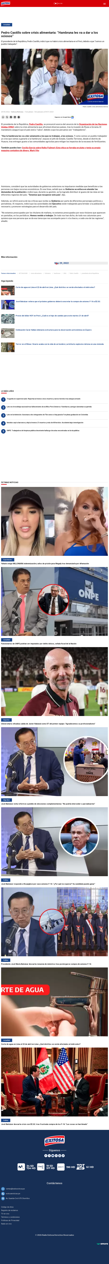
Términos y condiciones (10, 1217)
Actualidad (6, 25)
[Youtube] (52, 1155)
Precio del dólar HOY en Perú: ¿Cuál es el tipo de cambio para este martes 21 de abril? (52, 316)
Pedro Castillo (74, 273)
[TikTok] (63, 1155)
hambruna (57, 273)
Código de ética (7, 1207)
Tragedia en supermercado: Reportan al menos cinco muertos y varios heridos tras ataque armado (43, 399)
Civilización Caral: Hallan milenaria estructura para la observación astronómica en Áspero (54, 330)
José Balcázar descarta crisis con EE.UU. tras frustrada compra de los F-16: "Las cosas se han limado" (44, 1124)
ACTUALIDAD (23, 273)
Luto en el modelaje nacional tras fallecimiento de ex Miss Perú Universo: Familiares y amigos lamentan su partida (49, 407)
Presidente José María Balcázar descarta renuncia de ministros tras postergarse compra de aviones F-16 (46, 964)
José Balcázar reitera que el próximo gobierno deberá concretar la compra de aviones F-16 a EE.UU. (58, 301)
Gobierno (48, 273)
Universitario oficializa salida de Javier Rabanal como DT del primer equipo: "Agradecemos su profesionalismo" (48, 724)
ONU (64, 273)
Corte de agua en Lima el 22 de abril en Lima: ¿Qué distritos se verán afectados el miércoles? (55, 287)
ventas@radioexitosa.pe (15, 1189)
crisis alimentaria (36, 273)
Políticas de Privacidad (10, 1220)
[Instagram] (56, 1155)
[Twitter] (49, 1155)
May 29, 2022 (61, 263)
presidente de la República (90, 273)
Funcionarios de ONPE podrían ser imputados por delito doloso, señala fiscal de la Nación (38, 644)
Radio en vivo (6, 1224)
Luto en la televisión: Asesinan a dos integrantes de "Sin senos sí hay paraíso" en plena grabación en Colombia (47, 415)
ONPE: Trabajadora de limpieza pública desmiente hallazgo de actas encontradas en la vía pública (43, 430)
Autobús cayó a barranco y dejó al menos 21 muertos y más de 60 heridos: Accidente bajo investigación (45, 422)
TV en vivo (5, 1214)
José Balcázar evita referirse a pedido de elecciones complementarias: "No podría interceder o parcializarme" (48, 804)
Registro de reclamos (9, 1210)
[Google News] (59, 1155)
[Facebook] (45, 1155)
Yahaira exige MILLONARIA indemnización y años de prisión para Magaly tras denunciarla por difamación (45, 564)
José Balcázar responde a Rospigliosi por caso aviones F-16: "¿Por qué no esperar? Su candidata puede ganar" (48, 884)
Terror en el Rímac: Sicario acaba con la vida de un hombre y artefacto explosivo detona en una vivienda (60, 344)
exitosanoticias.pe (13, 1194)
